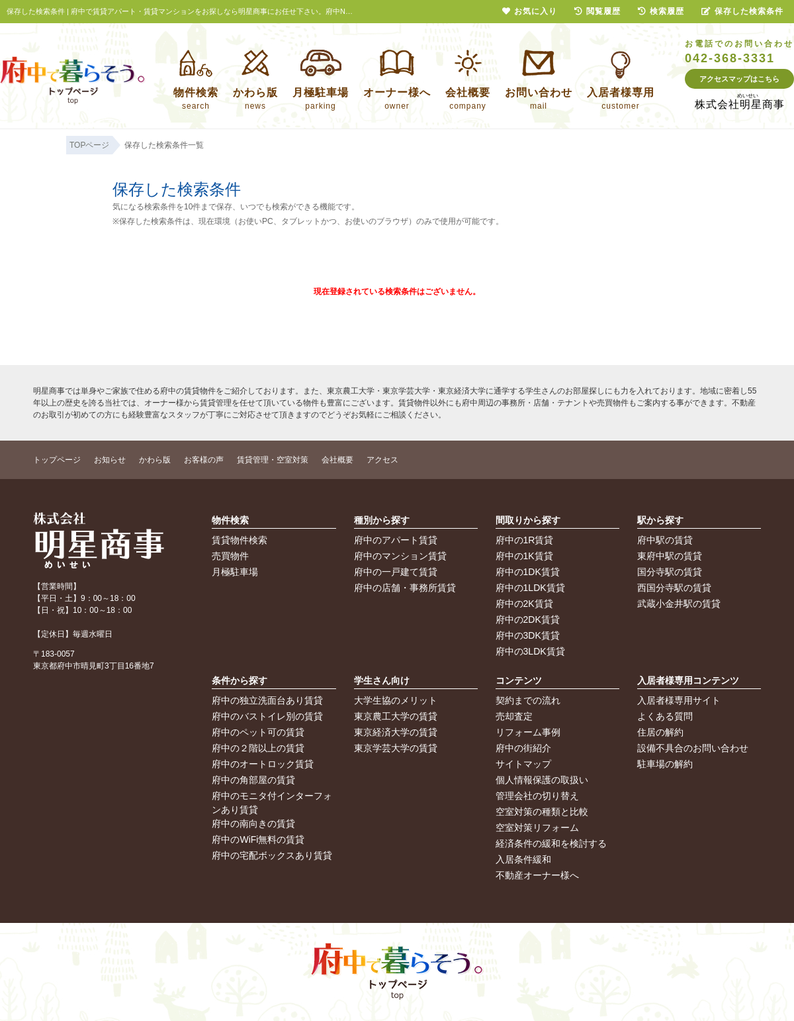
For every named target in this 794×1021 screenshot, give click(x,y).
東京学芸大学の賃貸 (395, 748)
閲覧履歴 (597, 11)
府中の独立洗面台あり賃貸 (267, 700)
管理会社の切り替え (537, 795)
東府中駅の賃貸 (669, 556)
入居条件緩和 (523, 859)
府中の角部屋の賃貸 (253, 780)
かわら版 (155, 459)
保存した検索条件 (742, 11)
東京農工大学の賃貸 (395, 716)
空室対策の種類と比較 (542, 811)
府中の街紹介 (523, 748)
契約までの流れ (528, 700)
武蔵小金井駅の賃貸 (679, 603)
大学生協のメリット (395, 700)
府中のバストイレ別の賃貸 (267, 716)
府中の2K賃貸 (524, 603)
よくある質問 (665, 716)
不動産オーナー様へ (537, 875)
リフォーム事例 (528, 732)
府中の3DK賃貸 (528, 635)
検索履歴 (661, 11)
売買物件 (230, 556)
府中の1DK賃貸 (528, 571)
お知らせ (110, 459)
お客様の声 (204, 459)
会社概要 (337, 459)
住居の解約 (660, 732)
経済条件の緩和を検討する (551, 843)
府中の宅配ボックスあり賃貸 (272, 855)
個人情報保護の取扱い (542, 780)
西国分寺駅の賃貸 (674, 587)
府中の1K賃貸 (524, 556)
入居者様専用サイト (679, 700)
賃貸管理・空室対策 (272, 459)
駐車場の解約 (665, 764)
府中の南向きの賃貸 (253, 823)
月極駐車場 (235, 571)
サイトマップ (523, 764)
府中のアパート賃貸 (395, 540)
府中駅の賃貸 (665, 540)
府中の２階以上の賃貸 (258, 748)
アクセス (382, 459)
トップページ (57, 459)
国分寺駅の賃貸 (669, 571)
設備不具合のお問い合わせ (692, 748)
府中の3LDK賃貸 (530, 651)
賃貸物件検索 (239, 540)
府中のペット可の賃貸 (258, 732)
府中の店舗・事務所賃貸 (405, 587)
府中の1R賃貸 (525, 540)
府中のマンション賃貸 (400, 556)
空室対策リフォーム (537, 827)
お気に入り (529, 11)
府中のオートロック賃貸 (263, 764)
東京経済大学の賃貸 (395, 732)
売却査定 (514, 716)
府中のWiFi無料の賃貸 (258, 839)
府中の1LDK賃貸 (530, 587)
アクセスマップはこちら (739, 79)
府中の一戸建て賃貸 (395, 571)
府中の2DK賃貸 (528, 619)
